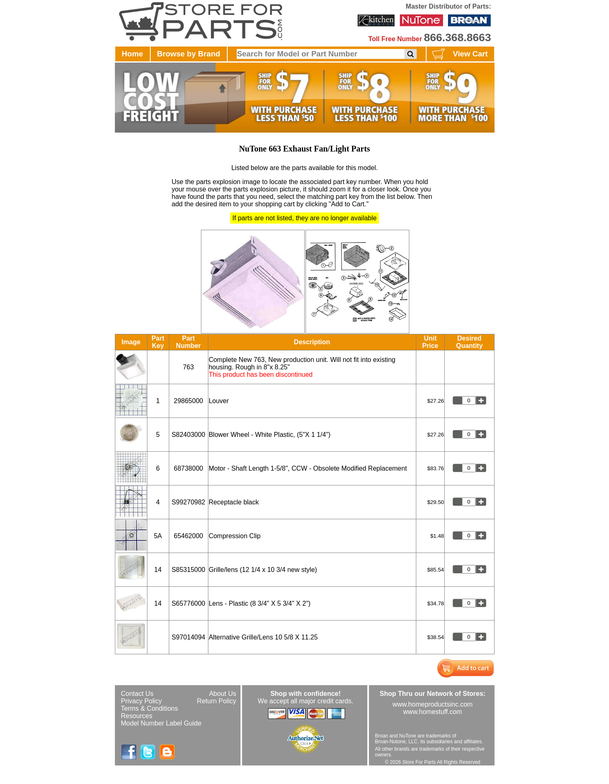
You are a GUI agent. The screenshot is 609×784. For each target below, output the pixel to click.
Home (132, 53)
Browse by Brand (188, 53)
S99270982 (188, 502)
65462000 (188, 535)
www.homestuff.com (432, 711)
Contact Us (137, 693)
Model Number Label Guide (161, 723)
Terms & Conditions (149, 708)
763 (188, 367)
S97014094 (188, 637)
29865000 (188, 400)
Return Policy (216, 701)
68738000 (188, 468)
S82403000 (188, 434)
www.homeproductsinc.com (432, 704)
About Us (222, 693)
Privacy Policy (141, 701)
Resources (136, 715)
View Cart (459, 54)
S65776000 (188, 603)
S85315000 (188, 569)
